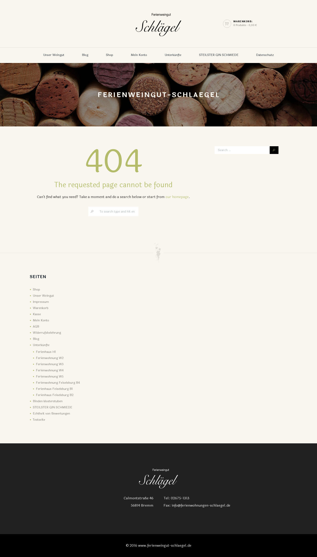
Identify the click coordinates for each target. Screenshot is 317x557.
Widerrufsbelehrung (47, 332)
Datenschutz (265, 55)
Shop (109, 55)
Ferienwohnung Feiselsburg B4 (58, 382)
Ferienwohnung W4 (50, 370)
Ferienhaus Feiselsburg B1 (54, 389)
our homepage (177, 197)
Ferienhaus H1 (46, 352)
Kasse (37, 314)
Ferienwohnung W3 (50, 364)
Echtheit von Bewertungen (51, 413)
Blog (85, 55)
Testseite (39, 419)
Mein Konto (139, 55)
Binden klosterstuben (48, 401)
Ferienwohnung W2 (50, 358)
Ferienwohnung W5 (50, 376)
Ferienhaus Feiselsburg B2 (55, 395)
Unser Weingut (53, 55)
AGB (36, 326)
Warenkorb (40, 308)
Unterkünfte (173, 55)
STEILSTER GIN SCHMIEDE (218, 55)
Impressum (41, 302)
